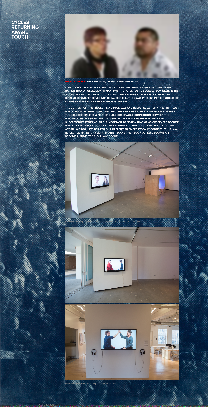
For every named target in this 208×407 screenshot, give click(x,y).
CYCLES (20, 22)
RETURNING (25, 26)
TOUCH (19, 36)
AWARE (19, 32)
